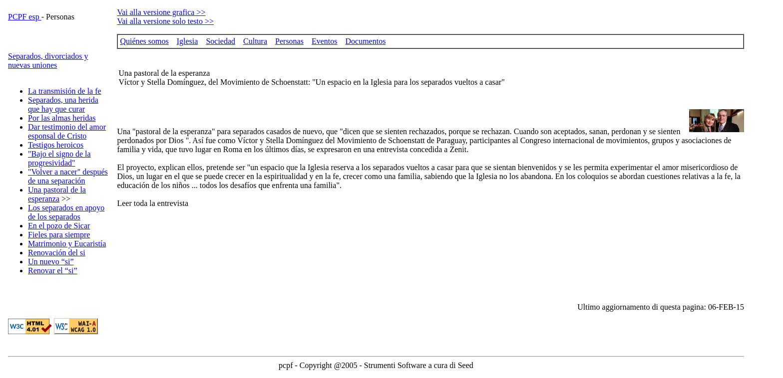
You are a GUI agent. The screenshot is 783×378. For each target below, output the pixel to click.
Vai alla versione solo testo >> (165, 21)
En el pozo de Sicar (59, 225)
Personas (289, 41)
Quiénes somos (144, 41)
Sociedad (220, 41)
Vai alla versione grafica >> (161, 12)
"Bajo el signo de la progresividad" (59, 158)
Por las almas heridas (62, 118)
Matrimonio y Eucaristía (67, 243)
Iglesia (187, 41)
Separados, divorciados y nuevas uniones (48, 60)
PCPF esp (24, 16)
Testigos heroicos (55, 145)
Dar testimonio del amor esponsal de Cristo (67, 131)
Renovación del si (56, 252)
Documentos (365, 41)
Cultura (255, 41)
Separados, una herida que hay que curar (63, 104)
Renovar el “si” (52, 270)
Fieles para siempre (59, 234)
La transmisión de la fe (64, 91)
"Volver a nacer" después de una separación (68, 176)
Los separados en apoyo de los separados (66, 212)
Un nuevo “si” (51, 261)
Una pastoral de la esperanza (57, 194)
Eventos (325, 41)
